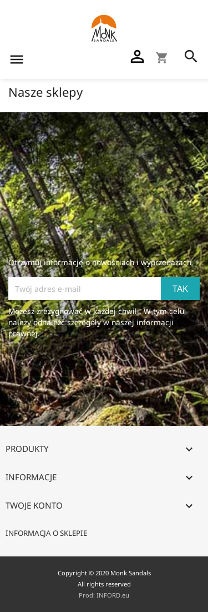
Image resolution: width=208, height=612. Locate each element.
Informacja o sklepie (46, 533)
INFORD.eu (113, 595)
